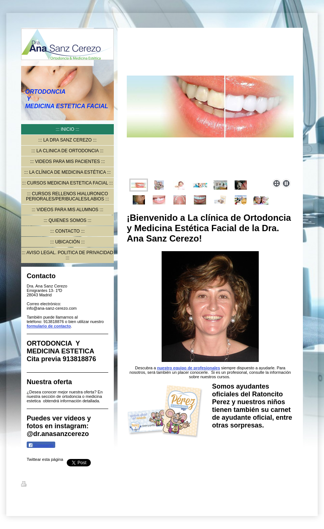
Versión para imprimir (46, 485)
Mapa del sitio (87, 485)
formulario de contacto (49, 326)
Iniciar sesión (290, 484)
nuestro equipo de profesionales (188, 368)
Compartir (41, 445)
